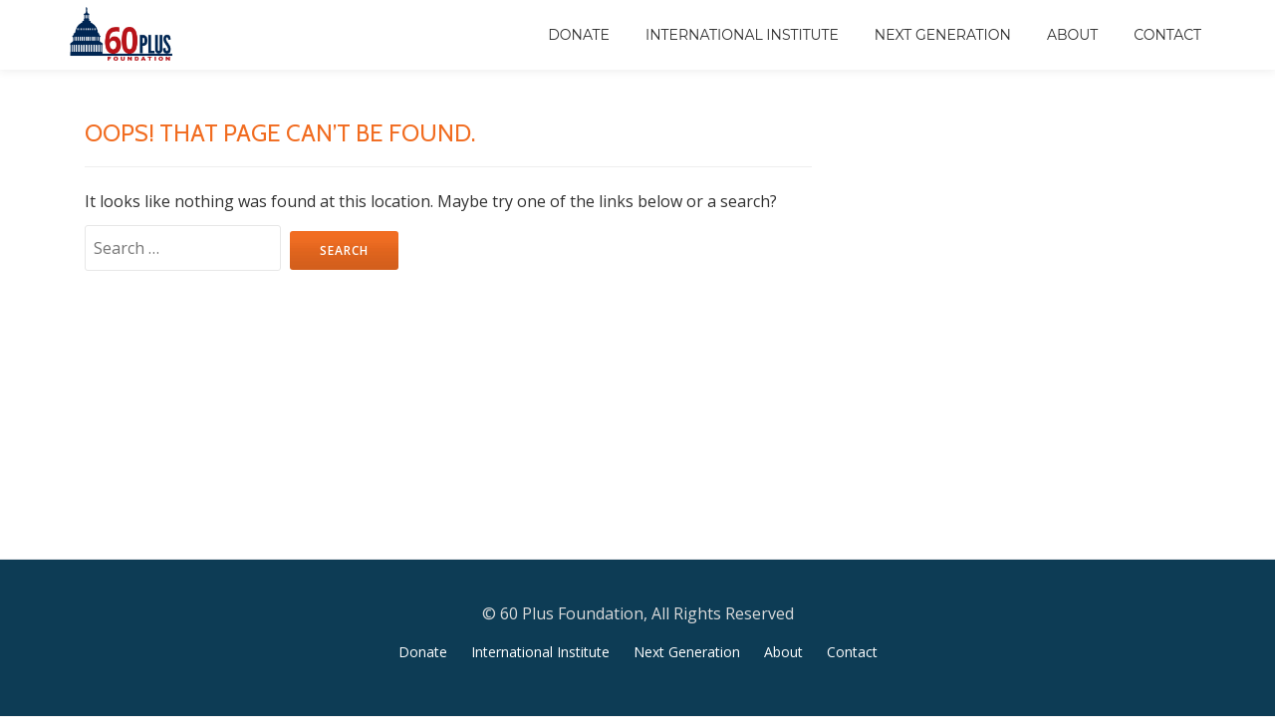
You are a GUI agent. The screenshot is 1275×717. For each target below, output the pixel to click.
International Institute (742, 35)
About (1072, 35)
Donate (579, 35)
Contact (1167, 35)
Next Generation (943, 35)
